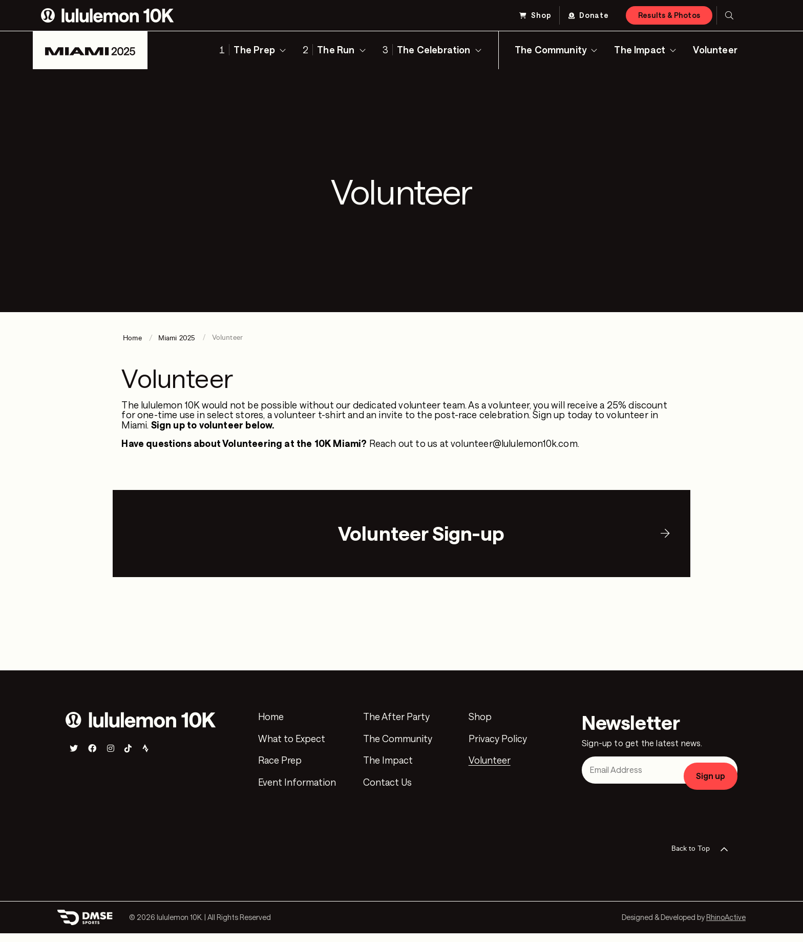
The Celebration (434, 49)
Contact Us (387, 792)
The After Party (396, 726)
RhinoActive (726, 926)
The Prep (254, 49)
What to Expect (291, 748)
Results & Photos (669, 15)
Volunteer (715, 49)
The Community (550, 49)
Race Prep (280, 770)
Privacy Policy (498, 748)
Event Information (297, 792)
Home (271, 726)
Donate (594, 15)
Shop (541, 15)
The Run (335, 49)
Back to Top (702, 858)
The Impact (639, 49)
